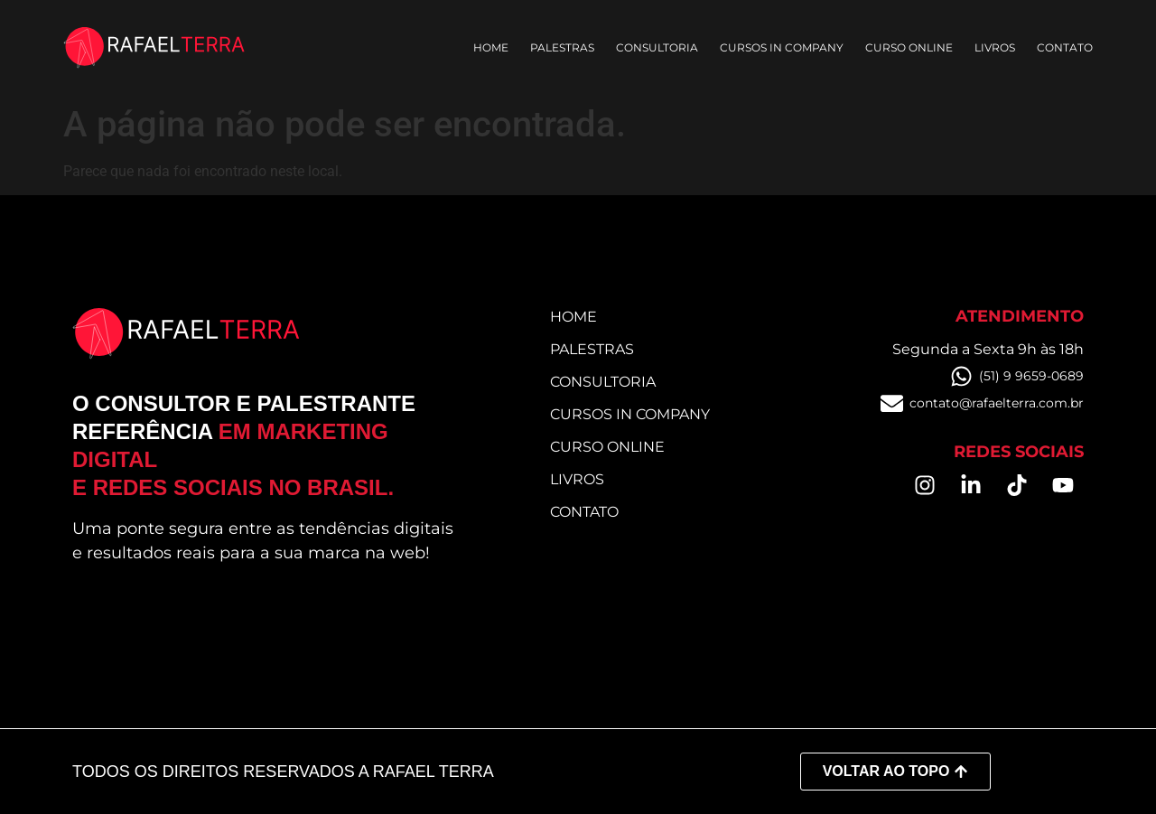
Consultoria (657, 47)
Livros (994, 47)
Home (490, 47)
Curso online (909, 47)
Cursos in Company (782, 47)
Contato (1065, 47)
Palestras (562, 47)
